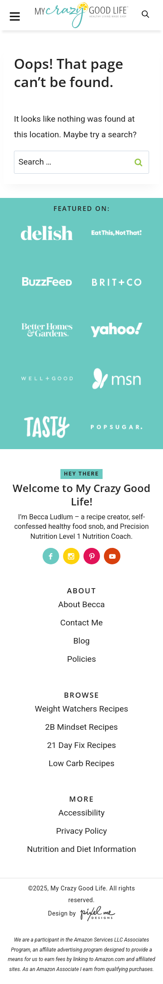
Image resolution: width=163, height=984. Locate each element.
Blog (81, 641)
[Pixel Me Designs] (95, 913)
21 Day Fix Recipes (81, 745)
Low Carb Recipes (81, 763)
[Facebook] (51, 556)
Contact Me (81, 623)
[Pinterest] (91, 556)
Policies (81, 659)
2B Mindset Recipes (81, 727)
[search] (146, 14)
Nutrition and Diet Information (81, 849)
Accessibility (81, 813)
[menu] (14, 16)
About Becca (81, 604)
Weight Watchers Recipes (81, 709)
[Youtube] (112, 556)
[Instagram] (71, 556)
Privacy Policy (81, 831)
